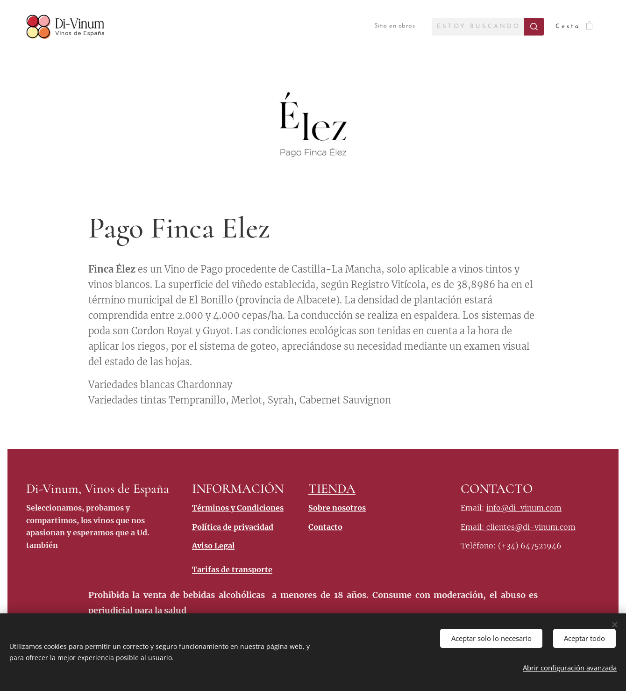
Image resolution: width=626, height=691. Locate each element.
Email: (473, 527)
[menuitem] (385, 26)
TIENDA (332, 489)
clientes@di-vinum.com (531, 527)
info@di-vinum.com (524, 507)
